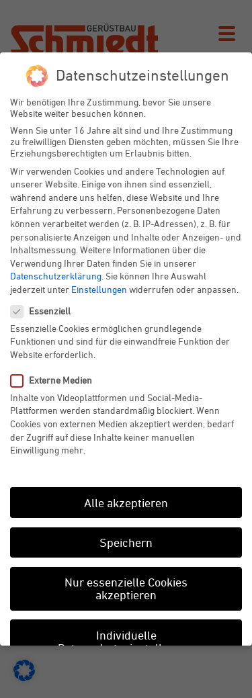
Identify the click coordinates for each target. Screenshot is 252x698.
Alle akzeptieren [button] (126, 502)
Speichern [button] (126, 542)
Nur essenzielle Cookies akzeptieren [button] (126, 588)
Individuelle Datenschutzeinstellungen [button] (126, 641)
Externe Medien (56, 380)
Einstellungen (99, 289)
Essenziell (46, 310)
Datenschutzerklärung (55, 275)
